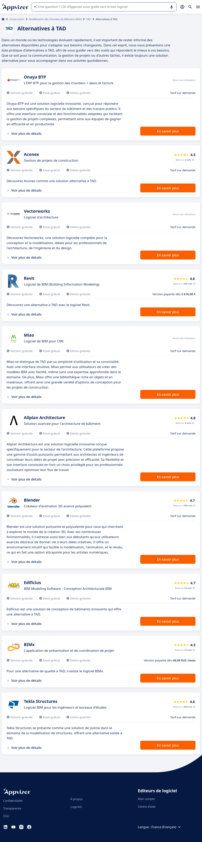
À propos (76, 799)
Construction (16, 19)
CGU (6, 816)
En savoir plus (168, 131)
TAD (88, 19)
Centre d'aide (147, 806)
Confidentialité (12, 801)
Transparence (12, 808)
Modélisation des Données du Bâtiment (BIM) (55, 19)
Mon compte (146, 799)
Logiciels (76, 807)
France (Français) (166, 827)
